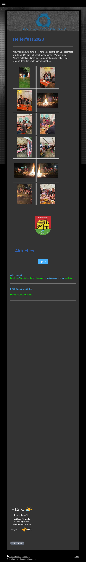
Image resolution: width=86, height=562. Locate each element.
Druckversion (14, 556)
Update (43, 261)
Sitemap (26, 556)
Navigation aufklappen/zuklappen (43, 4)
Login (77, 556)
